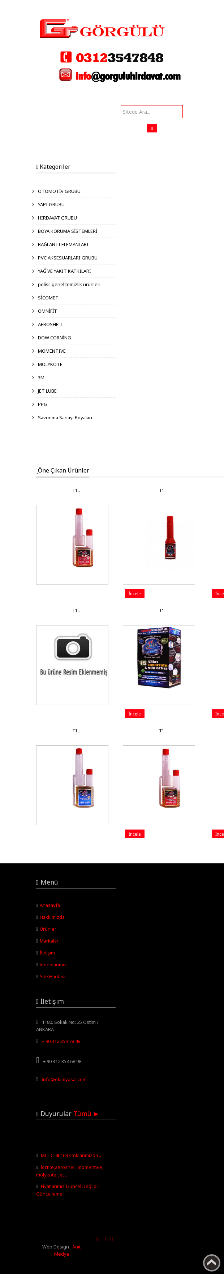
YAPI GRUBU (51, 204)
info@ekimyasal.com (64, 1079)
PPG (42, 404)
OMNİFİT (47, 311)
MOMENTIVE (52, 351)
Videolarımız (53, 964)
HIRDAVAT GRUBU (57, 217)
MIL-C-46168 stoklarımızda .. (71, 1157)
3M (41, 377)
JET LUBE (47, 391)
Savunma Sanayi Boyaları (65, 417)
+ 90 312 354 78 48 (61, 1041)
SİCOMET (48, 297)
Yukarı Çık (211, 1262)
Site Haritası (52, 976)
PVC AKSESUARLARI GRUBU (68, 257)
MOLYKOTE (50, 364)
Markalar (49, 941)
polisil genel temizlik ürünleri (69, 284)
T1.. (76, 490)
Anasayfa (50, 905)
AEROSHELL (50, 324)
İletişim (47, 952)
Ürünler (48, 929)
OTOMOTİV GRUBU (59, 191)
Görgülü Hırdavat (18, 3)
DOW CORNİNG (54, 337)
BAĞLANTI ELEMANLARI (63, 244)
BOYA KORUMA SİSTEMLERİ (67, 231)
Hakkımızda (52, 917)
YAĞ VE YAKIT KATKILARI (64, 271)
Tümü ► (86, 1113)
